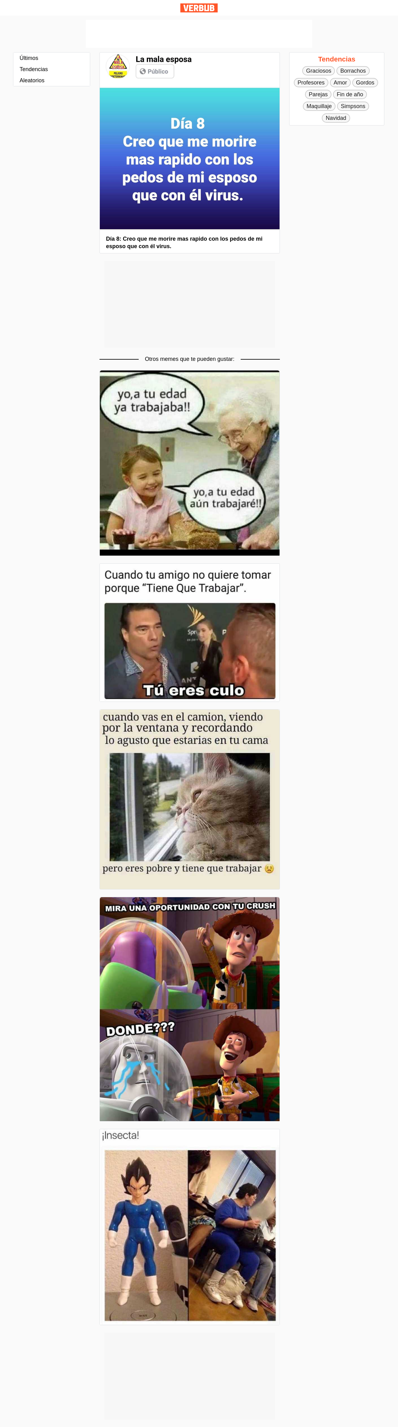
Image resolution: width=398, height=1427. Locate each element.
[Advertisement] (199, 34)
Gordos (365, 83)
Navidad (336, 118)
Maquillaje (319, 106)
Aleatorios (32, 80)
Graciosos (318, 71)
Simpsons (353, 106)
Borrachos (353, 71)
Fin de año (350, 94)
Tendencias (34, 69)
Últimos (29, 58)
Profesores (311, 83)
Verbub (199, 7)
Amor (340, 83)
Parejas (318, 94)
